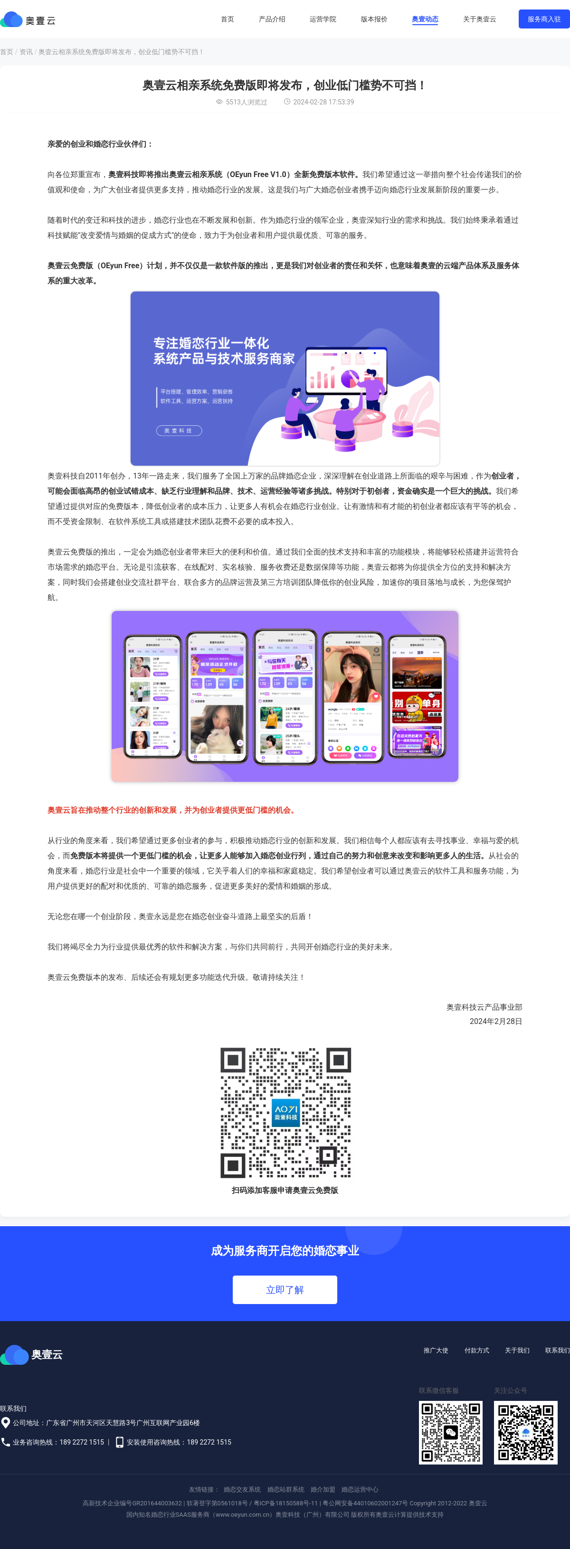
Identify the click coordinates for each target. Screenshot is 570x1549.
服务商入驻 (544, 19)
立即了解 (285, 1290)
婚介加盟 (323, 1489)
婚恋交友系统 (242, 1489)
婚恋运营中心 (360, 1489)
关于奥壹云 (479, 19)
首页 (227, 19)
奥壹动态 (425, 19)
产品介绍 (272, 19)
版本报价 (374, 19)
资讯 (26, 52)
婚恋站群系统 (285, 1489)
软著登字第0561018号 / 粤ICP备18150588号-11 (252, 1503)
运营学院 (323, 19)
